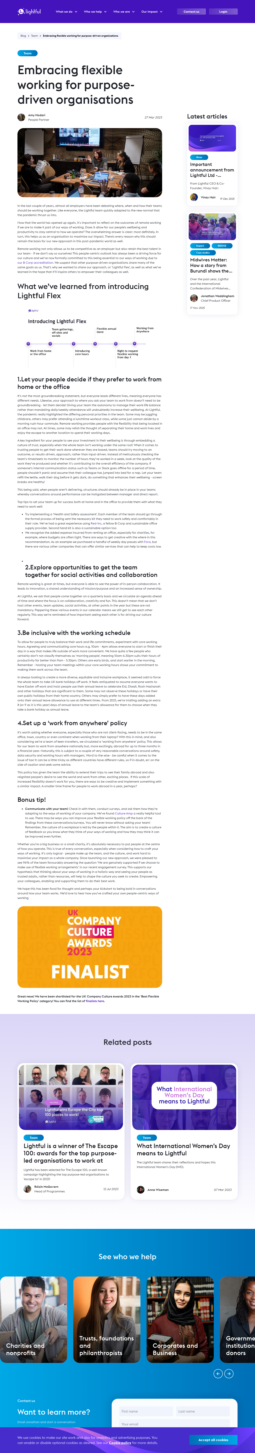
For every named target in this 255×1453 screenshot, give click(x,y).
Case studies (203, 252)
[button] (218, 1373)
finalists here (95, 1001)
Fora (147, 542)
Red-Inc (96, 523)
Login (223, 11)
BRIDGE (222, 245)
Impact (200, 245)
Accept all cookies (213, 1440)
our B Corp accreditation (35, 262)
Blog (23, 35)
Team (34, 35)
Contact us (191, 11)
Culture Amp (124, 813)
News (199, 157)
